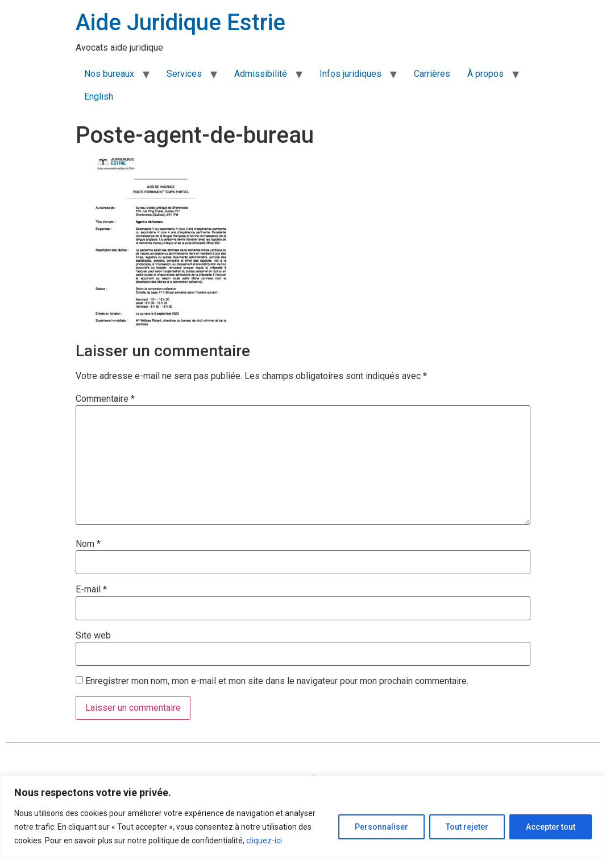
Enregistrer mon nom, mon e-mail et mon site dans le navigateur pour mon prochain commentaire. (276, 681)
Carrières (432, 73)
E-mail (91, 589)
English (98, 96)
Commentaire (105, 398)
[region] (303, 816)
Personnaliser (381, 826)
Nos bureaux (109, 73)
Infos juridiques (350, 73)
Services (184, 73)
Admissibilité (260, 73)
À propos (485, 73)
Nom (88, 544)
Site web (93, 635)
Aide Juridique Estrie (180, 22)
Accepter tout (550, 826)
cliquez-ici (264, 840)
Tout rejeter (467, 826)
